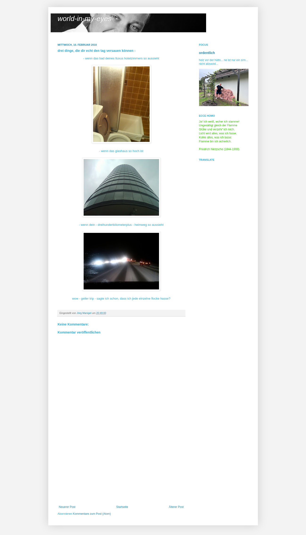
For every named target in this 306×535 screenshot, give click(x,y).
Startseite (122, 507)
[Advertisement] (121, 469)
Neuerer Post (67, 507)
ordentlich (207, 53)
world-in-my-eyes (84, 18)
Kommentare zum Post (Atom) (92, 513)
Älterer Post (176, 507)
